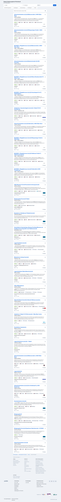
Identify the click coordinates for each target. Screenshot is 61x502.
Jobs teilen (27, 482)
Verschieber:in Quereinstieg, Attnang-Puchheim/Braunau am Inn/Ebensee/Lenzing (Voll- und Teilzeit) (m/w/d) (28, 228)
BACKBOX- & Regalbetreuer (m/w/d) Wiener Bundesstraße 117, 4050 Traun (29, 77)
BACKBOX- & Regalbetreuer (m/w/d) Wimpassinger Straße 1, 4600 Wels (28, 138)
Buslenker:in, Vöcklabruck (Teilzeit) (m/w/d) (24, 213)
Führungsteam (16, 485)
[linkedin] (56, 481)
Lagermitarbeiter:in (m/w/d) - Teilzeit (23, 341)
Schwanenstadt (26, 466)
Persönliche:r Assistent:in (20, 327)
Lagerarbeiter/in (18, 371)
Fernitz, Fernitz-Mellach (27, 471)
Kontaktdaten (16, 486)
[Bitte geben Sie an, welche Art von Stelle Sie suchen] (12, 5)
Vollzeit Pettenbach (15, 460)
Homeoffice (14, 465)
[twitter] (54, 481)
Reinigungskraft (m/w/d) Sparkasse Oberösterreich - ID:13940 (29, 428)
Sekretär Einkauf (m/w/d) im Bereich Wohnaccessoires (27, 300)
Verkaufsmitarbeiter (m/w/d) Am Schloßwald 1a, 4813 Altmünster (27, 386)
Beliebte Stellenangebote (16, 476)
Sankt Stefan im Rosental (27, 468)
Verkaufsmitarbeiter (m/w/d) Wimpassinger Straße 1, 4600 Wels (28, 30)
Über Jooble (16, 482)
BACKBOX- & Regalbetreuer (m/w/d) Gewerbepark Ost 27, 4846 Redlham (27, 93)
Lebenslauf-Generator (40, 486)
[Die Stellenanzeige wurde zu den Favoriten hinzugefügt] (45, 15)
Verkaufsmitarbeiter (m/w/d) (21, 442)
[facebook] (49, 481)
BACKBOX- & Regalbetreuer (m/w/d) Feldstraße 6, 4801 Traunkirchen (27, 169)
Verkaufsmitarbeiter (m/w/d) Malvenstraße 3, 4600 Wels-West (28, 15)
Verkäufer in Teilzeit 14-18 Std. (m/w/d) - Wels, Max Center (28, 314)
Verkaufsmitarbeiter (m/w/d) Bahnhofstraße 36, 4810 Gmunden (27, 62)
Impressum (13, 500)
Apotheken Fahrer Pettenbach (40, 468)
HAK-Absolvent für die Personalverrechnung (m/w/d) (26, 184)
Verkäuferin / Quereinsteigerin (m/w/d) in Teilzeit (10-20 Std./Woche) (27, 108)
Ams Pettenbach (38, 461)
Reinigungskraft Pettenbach (39, 460)
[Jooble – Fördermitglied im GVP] (55, 495)
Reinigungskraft (18, 414)
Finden (55, 5)
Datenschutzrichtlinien (15, 498)
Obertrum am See (26, 461)
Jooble (56, 499)
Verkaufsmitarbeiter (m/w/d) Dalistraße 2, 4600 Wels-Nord (28, 123)
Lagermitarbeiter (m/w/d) (20, 243)
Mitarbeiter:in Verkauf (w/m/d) (21, 257)
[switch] (45, 10)
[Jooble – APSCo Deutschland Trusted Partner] (43, 495)
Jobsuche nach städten (16, 477)
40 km (38, 5)
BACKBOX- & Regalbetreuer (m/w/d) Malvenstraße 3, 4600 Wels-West (28, 46)
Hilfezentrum (16, 489)
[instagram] (52, 481)
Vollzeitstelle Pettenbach (16, 461)
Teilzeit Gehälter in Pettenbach (40, 473)
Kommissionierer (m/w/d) (20, 401)
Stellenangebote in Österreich (18, 490)
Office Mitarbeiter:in (19, 285)
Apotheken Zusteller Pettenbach (40, 469)
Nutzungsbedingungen (7, 498)
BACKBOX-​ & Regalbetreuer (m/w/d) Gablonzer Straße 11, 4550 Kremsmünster (27, 154)
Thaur (25, 467)
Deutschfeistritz (26, 465)
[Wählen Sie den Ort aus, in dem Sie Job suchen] (31, 5)
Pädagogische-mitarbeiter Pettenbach (41, 470)
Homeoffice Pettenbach (39, 467)
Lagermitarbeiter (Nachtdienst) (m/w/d (23, 271)
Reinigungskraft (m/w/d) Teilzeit (21, 198)
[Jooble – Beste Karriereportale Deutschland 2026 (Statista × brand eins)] (49, 495)
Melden (44, 26)
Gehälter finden (39, 485)
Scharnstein (26, 460)
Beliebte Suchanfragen (17, 457)
